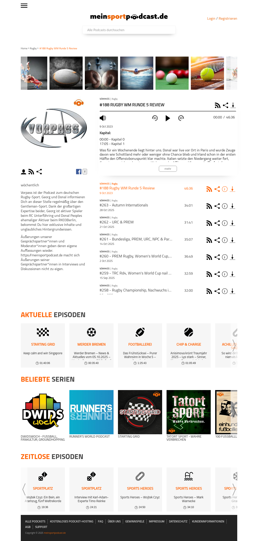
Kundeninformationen (208, 521)
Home (24, 48)
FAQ (100, 521)
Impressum (156, 521)
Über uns (114, 521)
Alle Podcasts (35, 521)
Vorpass (105, 99)
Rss (210, 189)
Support (41, 527)
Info (225, 189)
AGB (27, 527)
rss (32, 171)
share (40, 171)
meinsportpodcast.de (55, 532)
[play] (168, 118)
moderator (24, 171)
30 (155, 118)
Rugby (33, 48)
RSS (218, 105)
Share (226, 105)
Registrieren (228, 19)
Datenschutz (178, 521)
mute (103, 118)
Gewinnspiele (134, 521)
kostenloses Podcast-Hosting (71, 521)
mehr (168, 168)
